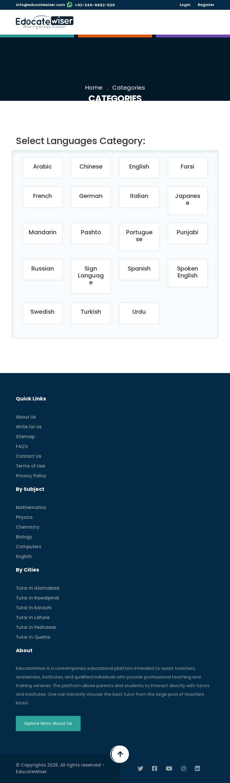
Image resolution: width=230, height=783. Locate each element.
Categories (128, 88)
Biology (24, 537)
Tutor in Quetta (33, 637)
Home (93, 88)
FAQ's (22, 446)
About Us (26, 417)
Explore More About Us (48, 723)
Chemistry (27, 527)
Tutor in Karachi (34, 608)
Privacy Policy (31, 476)
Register (206, 4)
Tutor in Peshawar (36, 627)
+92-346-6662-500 (95, 5)
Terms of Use (30, 466)
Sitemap (25, 437)
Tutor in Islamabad (37, 588)
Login (185, 4)
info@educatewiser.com (40, 4)
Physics (24, 517)
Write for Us (29, 427)
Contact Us (28, 456)
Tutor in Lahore (33, 617)
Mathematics (31, 507)
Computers (28, 547)
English (24, 556)
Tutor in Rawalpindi (37, 598)
